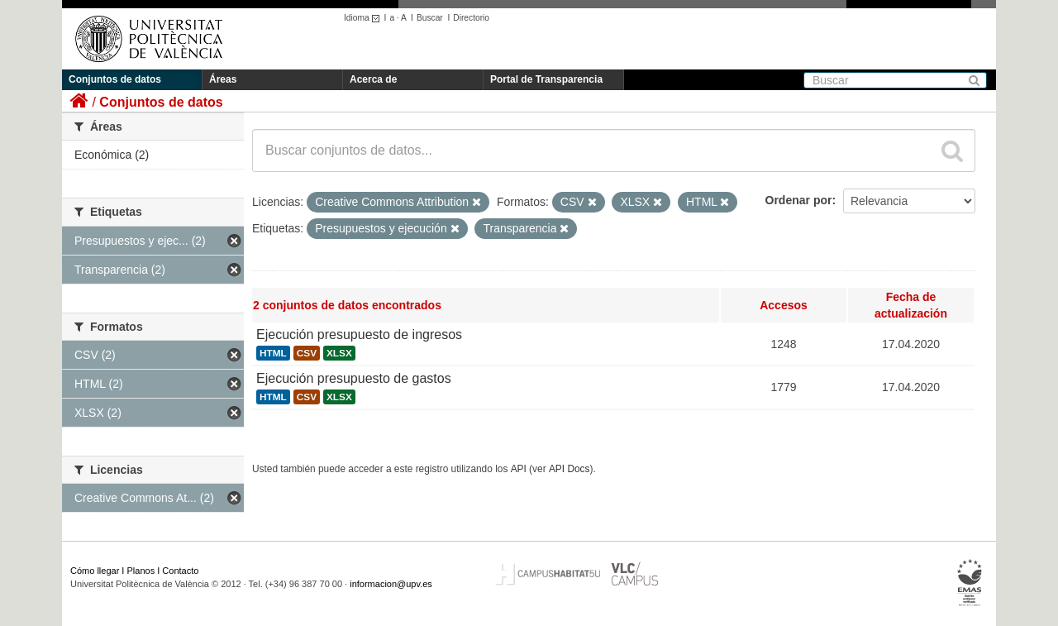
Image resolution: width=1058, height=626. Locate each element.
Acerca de (373, 79)
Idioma (364, 17)
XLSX (339, 353)
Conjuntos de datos (115, 79)
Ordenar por (798, 200)
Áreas (222, 79)
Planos (141, 571)
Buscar (430, 17)
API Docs (569, 469)
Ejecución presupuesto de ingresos (359, 334)
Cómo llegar (94, 571)
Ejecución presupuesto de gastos (353, 378)
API (519, 469)
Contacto (180, 571)
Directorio (471, 17)
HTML (273, 353)
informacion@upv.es (391, 584)
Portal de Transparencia (546, 79)
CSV (307, 353)
